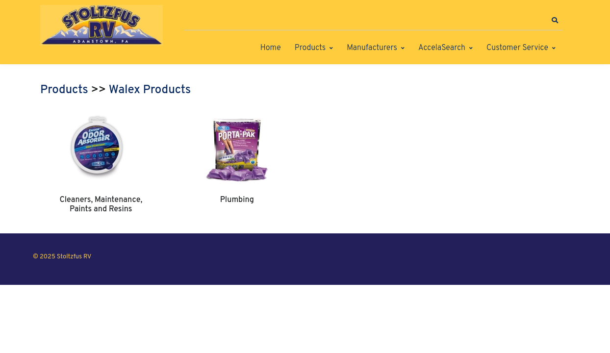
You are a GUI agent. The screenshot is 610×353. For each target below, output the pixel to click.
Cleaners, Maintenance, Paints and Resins (100, 204)
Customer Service (517, 48)
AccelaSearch (441, 48)
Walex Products (150, 90)
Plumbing (237, 200)
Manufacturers (372, 48)
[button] (554, 20)
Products (310, 48)
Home (270, 48)
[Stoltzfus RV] (101, 25)
